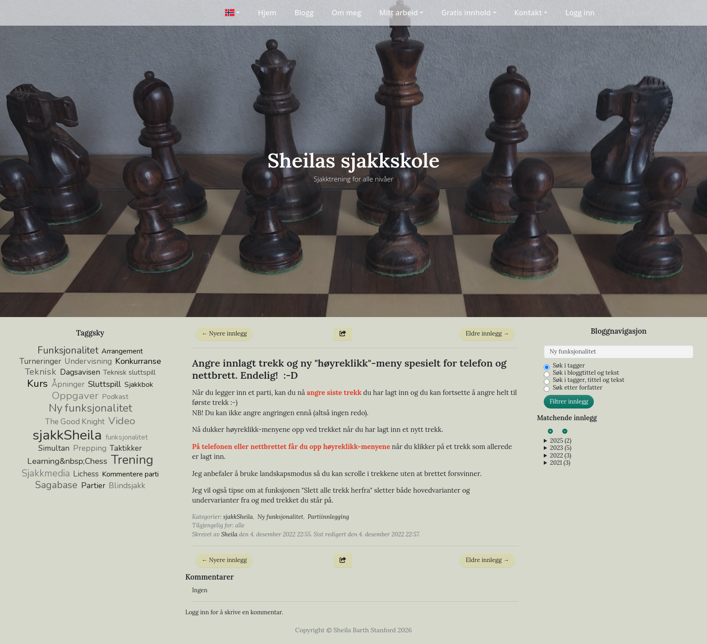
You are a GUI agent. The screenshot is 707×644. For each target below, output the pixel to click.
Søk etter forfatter (577, 387)
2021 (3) (560, 463)
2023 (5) (560, 448)
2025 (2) (560, 440)
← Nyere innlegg (224, 333)
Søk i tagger (569, 365)
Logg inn (580, 13)
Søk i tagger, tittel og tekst (588, 380)
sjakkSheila (238, 517)
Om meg (346, 13)
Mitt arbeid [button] (398, 13)
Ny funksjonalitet (280, 517)
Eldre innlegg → (487, 333)
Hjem (267, 13)
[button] (232, 13)
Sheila (229, 534)
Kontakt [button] (528, 13)
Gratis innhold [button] (466, 13)
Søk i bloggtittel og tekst (586, 372)
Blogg (304, 13)
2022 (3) (560, 455)
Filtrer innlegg (569, 401)
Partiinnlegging (328, 517)
